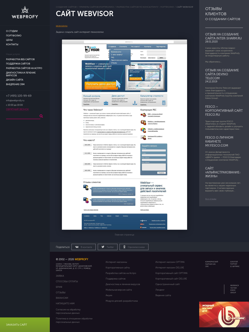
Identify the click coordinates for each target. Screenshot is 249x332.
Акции (109, 295)
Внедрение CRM (15, 84)
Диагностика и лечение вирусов (123, 284)
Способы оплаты (67, 281)
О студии (12, 31)
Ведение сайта (163, 295)
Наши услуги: (13, 54)
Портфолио (13, 36)
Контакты (12, 44)
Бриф (59, 287)
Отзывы (61, 292)
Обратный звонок (17, 109)
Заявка (60, 276)
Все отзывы (210, 199)
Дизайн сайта (14, 80)
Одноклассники (136, 247)
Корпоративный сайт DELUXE (171, 278)
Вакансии (62, 298)
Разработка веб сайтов (20, 59)
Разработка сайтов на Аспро (24, 68)
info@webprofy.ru (15, 100)
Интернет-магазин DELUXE (169, 267)
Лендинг (159, 289)
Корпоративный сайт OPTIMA (171, 273)
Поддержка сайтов (18, 64)
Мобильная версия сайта (119, 289)
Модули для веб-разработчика (122, 301)
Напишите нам (65, 303)
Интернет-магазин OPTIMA (170, 262)
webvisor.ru (61, 26)
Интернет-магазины (116, 262)
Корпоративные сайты (118, 267)
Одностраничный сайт (167, 284)
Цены (9, 40)
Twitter (110, 247)
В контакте (86, 247)
